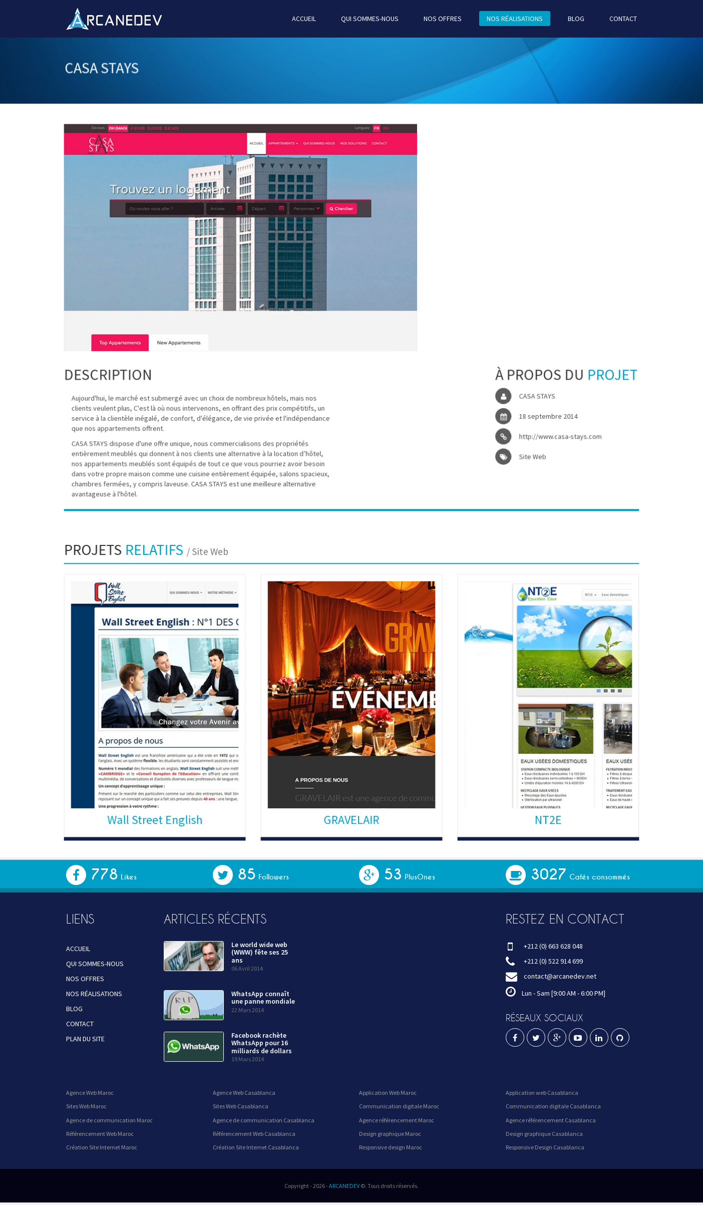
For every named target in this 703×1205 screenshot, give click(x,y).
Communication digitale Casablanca (553, 1106)
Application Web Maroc (388, 1092)
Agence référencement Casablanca (551, 1120)
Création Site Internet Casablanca (256, 1147)
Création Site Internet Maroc (101, 1147)
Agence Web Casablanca (244, 1092)
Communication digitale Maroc (399, 1106)
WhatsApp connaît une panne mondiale (263, 997)
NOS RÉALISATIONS (509, 18)
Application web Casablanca (542, 1092)
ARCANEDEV (344, 1185)
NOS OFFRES (439, 18)
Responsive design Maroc (390, 1147)
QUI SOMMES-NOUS (369, 18)
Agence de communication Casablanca (263, 1120)
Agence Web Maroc (90, 1092)
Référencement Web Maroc (100, 1133)
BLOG (568, 18)
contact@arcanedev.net (560, 976)
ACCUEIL (305, 18)
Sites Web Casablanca (240, 1106)
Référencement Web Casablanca (254, 1133)
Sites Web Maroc (86, 1106)
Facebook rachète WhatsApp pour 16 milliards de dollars (261, 1043)
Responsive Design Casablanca (545, 1147)
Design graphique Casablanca (544, 1133)
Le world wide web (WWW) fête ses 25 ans (259, 952)
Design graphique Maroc (390, 1133)
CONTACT (614, 18)
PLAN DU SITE (85, 1038)
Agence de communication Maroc (109, 1120)
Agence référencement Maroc (396, 1120)
